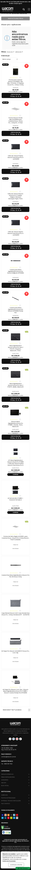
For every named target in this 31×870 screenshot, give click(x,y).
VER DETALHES (15, 548)
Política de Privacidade (8, 798)
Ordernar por (5, 56)
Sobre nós (4, 795)
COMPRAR (15, 474)
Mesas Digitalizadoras (8, 777)
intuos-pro (10, 52)
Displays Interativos (7, 774)
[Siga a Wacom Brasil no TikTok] (20, 739)
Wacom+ (3, 782)
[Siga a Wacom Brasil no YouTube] (17, 739)
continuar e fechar (16, 865)
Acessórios (4, 780)
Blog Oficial (5, 785)
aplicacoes (18, 52)
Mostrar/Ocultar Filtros (15, 18)
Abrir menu (29, 9)
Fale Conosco (5, 803)
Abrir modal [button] (23, 9)
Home (10, 13)
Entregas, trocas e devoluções (11, 800)
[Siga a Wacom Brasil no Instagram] (10, 739)
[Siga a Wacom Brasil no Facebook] (13, 739)
